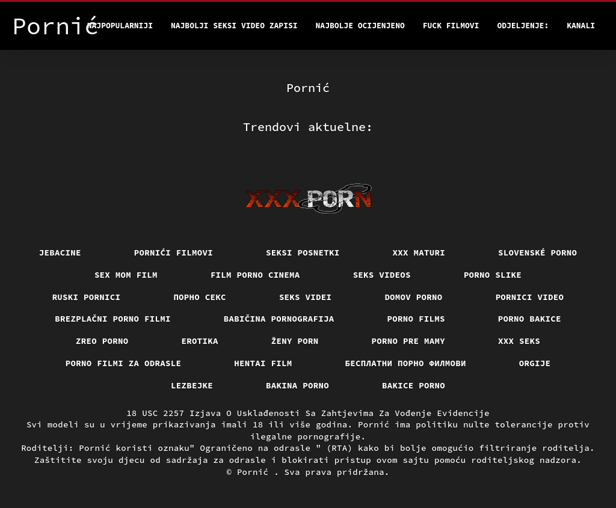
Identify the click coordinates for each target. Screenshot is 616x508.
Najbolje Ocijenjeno (360, 25)
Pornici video (530, 297)
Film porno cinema (255, 274)
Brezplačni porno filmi (113, 318)
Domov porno (413, 297)
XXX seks (519, 340)
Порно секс (199, 297)
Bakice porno (413, 385)
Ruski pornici (86, 297)
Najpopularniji (120, 25)
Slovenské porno (537, 252)
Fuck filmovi (451, 25)
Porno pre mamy (409, 340)
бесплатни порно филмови (405, 363)
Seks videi (305, 297)
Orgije (535, 363)
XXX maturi (419, 252)
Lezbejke (192, 385)
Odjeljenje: (523, 25)
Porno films (416, 318)
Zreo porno (102, 340)
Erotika (200, 340)
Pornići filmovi (173, 252)
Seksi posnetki (303, 252)
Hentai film (263, 363)
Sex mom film (126, 274)
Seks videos (382, 274)
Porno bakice (529, 318)
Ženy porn (295, 340)
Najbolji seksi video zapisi (234, 25)
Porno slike (493, 274)
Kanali (581, 25)
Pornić (255, 472)
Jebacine (60, 252)
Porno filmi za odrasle (124, 363)
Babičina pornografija (279, 318)
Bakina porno (297, 385)
